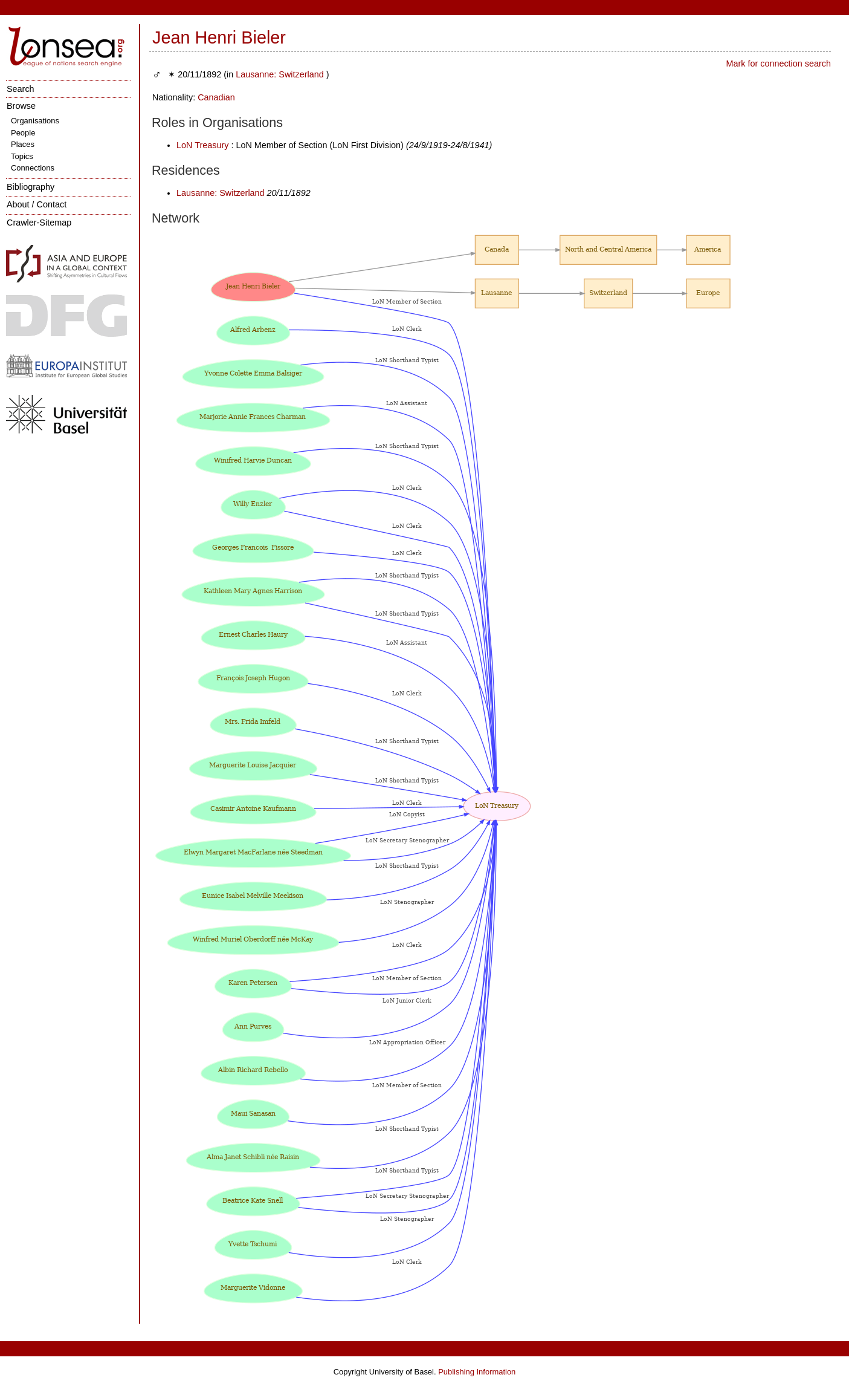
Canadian (216, 97)
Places (22, 144)
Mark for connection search (778, 63)
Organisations (35, 120)
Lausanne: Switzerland (280, 74)
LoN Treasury (202, 145)
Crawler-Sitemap (39, 222)
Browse (21, 106)
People (23, 132)
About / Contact (36, 204)
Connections (32, 167)
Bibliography (30, 187)
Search (20, 89)
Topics (22, 156)
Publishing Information (476, 1371)
